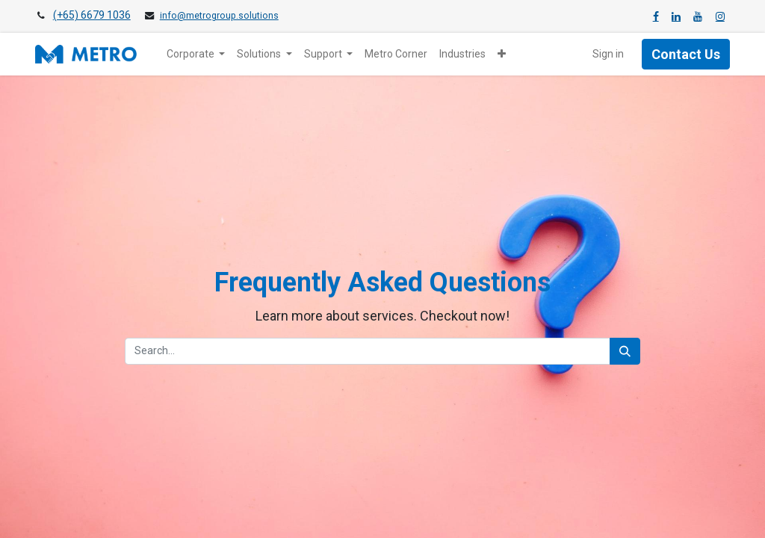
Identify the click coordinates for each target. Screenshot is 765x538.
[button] (502, 54)
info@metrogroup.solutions (219, 15)
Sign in (608, 54)
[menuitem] (396, 54)
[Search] (625, 351)
